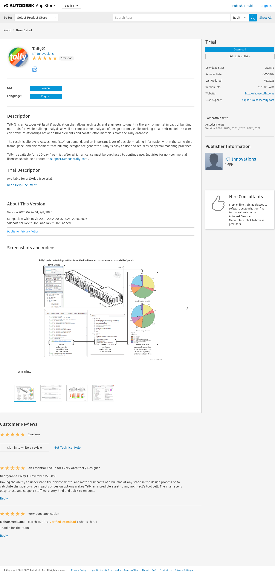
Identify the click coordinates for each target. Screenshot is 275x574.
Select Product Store (32, 17)
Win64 (46, 88)
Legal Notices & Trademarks (105, 570)
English (71, 6)
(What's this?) (87, 522)
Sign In (266, 6)
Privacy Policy (78, 570)
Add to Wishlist (240, 56)
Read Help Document (22, 185)
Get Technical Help (67, 447)
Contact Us (166, 570)
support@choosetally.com (68, 159)
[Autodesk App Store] (29, 6)
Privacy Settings (184, 570)
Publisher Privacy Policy (22, 231)
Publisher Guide (243, 6)
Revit (7, 30)
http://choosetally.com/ (259, 93)
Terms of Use (131, 570)
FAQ (154, 570)
